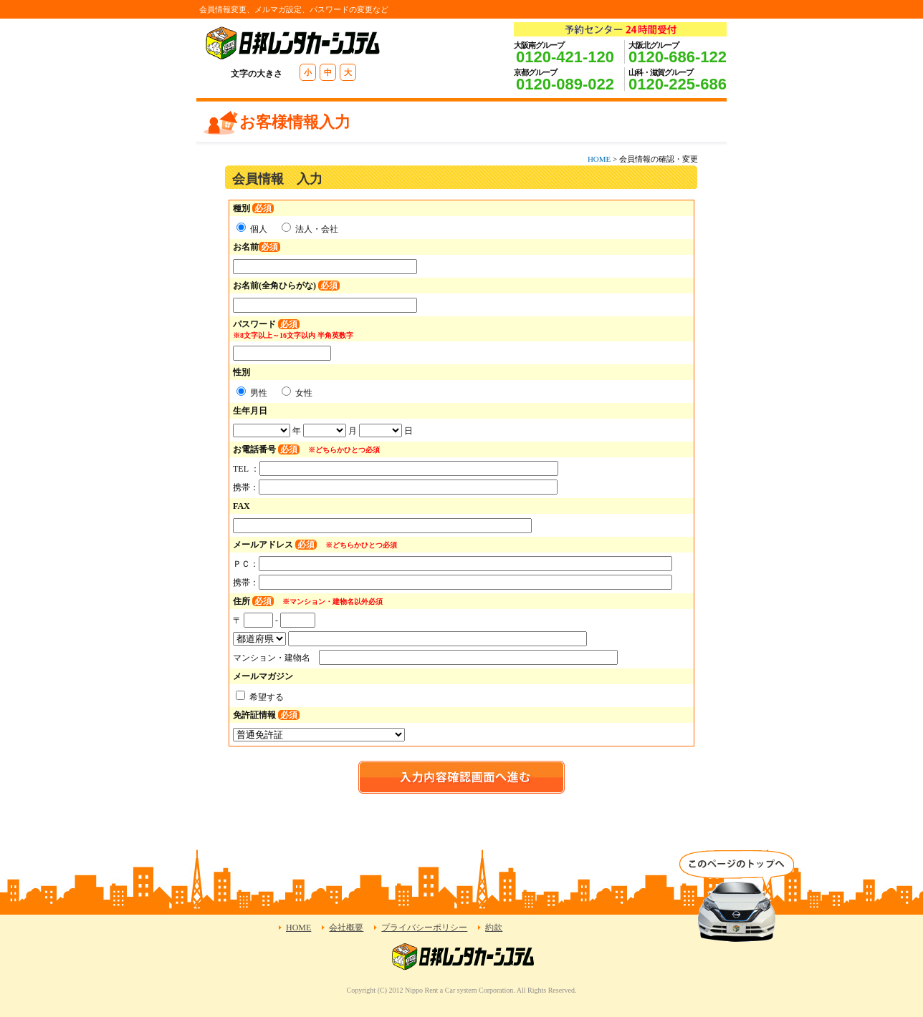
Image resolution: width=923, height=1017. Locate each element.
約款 (493, 928)
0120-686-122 (677, 57)
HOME (599, 159)
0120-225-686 (677, 84)
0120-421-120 (565, 57)
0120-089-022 (565, 84)
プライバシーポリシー (424, 928)
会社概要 (346, 928)
